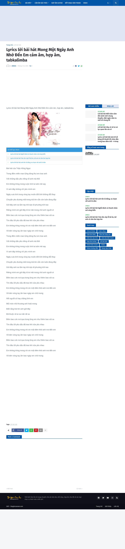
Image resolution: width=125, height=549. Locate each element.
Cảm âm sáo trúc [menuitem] (41, 3)
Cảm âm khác (91, 234)
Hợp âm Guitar (92, 241)
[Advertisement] (62, 23)
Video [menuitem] (85, 3)
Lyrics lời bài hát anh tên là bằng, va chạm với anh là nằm (28, 162)
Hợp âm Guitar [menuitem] (57, 3)
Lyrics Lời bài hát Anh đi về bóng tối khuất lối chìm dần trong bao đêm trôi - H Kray (108, 139)
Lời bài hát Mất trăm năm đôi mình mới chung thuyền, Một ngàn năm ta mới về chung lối (107, 117)
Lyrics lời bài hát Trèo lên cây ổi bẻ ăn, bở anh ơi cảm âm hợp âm (30, 158)
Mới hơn (10, 489)
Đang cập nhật (106, 248)
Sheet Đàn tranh (92, 245)
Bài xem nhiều (93, 106)
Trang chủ (9, 45)
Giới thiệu (108, 506)
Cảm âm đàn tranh (108, 238)
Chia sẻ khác (91, 231)
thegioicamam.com (17, 506)
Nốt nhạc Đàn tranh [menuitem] (73, 3)
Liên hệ (116, 506)
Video (103, 245)
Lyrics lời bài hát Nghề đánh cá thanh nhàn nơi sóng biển (28, 154)
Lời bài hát (17, 45)
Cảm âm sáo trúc (92, 238)
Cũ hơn (79, 489)
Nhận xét (110, 106)
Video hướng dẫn (92, 248)
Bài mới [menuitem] (28, 3)
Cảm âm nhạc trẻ (104, 234)
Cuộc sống (102, 231)
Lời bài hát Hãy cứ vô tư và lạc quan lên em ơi (108, 128)
